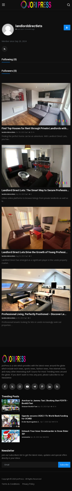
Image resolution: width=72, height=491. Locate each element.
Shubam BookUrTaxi (29, 406)
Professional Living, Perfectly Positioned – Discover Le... (34, 314)
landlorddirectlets (8, 132)
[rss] (57, 386)
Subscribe (64, 464)
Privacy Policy (28, 484)
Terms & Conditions (11, 484)
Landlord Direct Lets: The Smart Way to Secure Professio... (35, 190)
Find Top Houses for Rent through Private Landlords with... (35, 128)
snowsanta (26, 437)
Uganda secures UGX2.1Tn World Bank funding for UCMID (45, 417)
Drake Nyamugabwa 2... (31, 422)
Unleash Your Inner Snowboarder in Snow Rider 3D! (45, 432)
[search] (68, 5)
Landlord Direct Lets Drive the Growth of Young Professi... (35, 252)
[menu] (3, 5)
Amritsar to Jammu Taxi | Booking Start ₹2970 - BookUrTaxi (45, 402)
